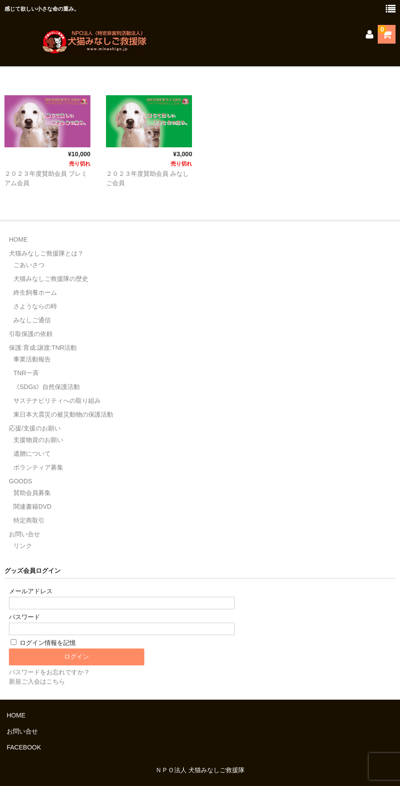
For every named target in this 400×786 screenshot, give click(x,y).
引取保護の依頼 (31, 333)
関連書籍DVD (32, 506)
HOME (18, 239)
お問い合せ (24, 534)
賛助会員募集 (32, 492)
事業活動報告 (32, 359)
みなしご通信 (32, 320)
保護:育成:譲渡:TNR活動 (43, 347)
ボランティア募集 (38, 467)
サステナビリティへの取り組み (57, 400)
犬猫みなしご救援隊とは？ (46, 253)
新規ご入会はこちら (37, 681)
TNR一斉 (26, 373)
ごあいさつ (29, 264)
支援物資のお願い (38, 439)
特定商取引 (29, 520)
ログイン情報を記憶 (43, 642)
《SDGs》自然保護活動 (46, 386)
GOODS (20, 481)
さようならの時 (35, 306)
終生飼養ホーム (35, 292)
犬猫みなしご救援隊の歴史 (50, 278)
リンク (22, 545)
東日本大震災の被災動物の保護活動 (63, 414)
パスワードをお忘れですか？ (49, 672)
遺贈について (32, 453)
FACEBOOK (24, 747)
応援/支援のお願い (35, 428)
